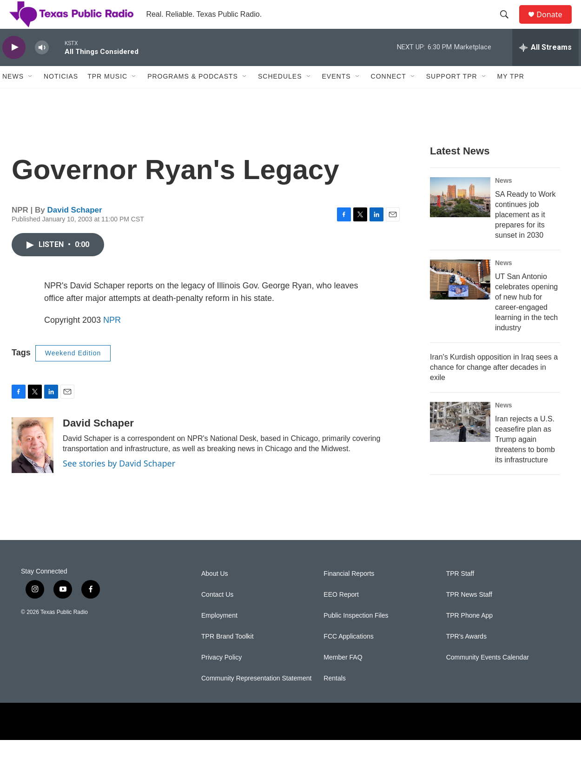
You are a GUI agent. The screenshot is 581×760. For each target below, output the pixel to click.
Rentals (334, 698)
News (13, 96)
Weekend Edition (73, 373)
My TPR (510, 96)
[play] (14, 67)
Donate (555, 24)
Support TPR (451, 96)
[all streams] (545, 67)
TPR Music (107, 96)
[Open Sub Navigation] (30, 96)
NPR (112, 340)
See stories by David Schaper (119, 483)
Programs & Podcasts (192, 96)
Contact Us (217, 614)
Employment (219, 635)
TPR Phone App (469, 635)
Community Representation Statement (256, 698)
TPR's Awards (466, 656)
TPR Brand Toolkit (227, 656)
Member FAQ (343, 677)
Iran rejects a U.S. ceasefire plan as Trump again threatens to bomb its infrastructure (525, 459)
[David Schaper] (32, 465)
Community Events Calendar (487, 677)
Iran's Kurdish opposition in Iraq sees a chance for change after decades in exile (494, 387)
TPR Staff (460, 593)
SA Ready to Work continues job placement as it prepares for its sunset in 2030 (525, 234)
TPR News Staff (469, 614)
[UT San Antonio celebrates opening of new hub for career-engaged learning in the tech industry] (460, 300)
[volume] (42, 67)
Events (336, 96)
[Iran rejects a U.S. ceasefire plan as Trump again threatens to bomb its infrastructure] (460, 442)
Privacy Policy (221, 677)
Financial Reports (349, 593)
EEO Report (341, 614)
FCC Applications (348, 656)
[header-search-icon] (508, 24)
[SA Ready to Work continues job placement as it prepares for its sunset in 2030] (460, 217)
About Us (214, 593)
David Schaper (74, 230)
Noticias (61, 96)
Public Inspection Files (356, 635)
